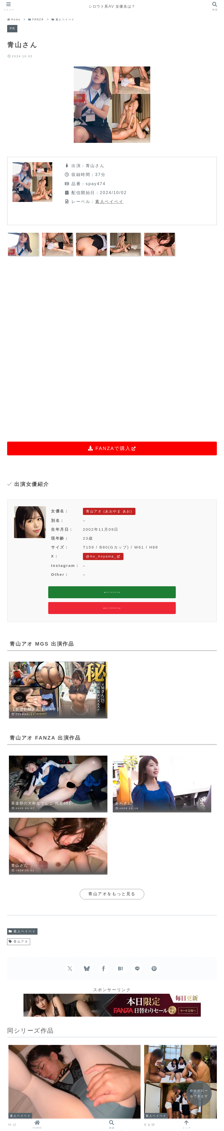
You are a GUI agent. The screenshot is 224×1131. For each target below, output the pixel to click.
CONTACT (156, 1102)
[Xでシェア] (70, 850)
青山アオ (19, 823)
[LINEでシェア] (137, 850)
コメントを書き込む (111, 1044)
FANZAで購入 (112, 448)
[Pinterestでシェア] (154, 850)
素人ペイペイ (109, 201)
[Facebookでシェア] (103, 850)
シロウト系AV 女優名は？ (112, 6)
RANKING (123, 1102)
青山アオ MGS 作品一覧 (112, 593)
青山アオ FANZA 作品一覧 (112, 609)
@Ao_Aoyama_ (103, 556)
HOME (65, 1102)
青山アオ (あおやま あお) (109, 511)
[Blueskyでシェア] (87, 850)
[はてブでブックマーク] (120, 850)
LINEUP (93, 1102)
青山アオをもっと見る (112, 775)
